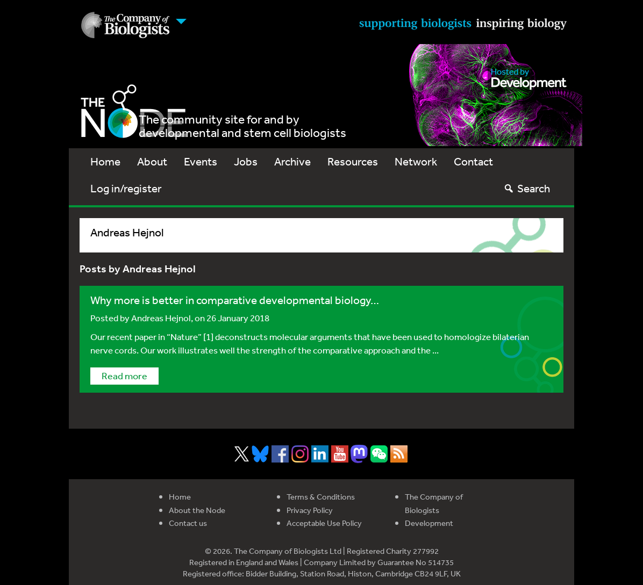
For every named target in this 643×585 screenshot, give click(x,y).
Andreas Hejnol (161, 317)
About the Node (197, 510)
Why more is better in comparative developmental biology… (234, 300)
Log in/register (126, 188)
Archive (292, 161)
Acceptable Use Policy (324, 523)
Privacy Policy (310, 510)
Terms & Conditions (321, 497)
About (152, 161)
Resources (352, 161)
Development (429, 523)
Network (416, 161)
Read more (124, 375)
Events (200, 161)
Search (526, 188)
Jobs (246, 161)
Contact (473, 161)
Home (105, 161)
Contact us (188, 523)
